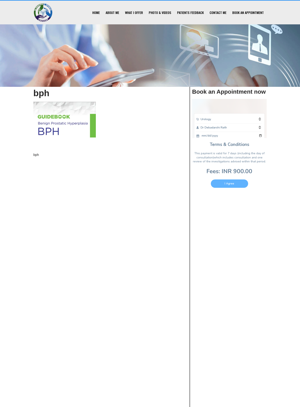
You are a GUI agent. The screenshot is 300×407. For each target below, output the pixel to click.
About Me (112, 12)
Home (96, 12)
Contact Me (218, 12)
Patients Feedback (190, 12)
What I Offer (134, 12)
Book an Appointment (248, 12)
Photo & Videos (160, 12)
